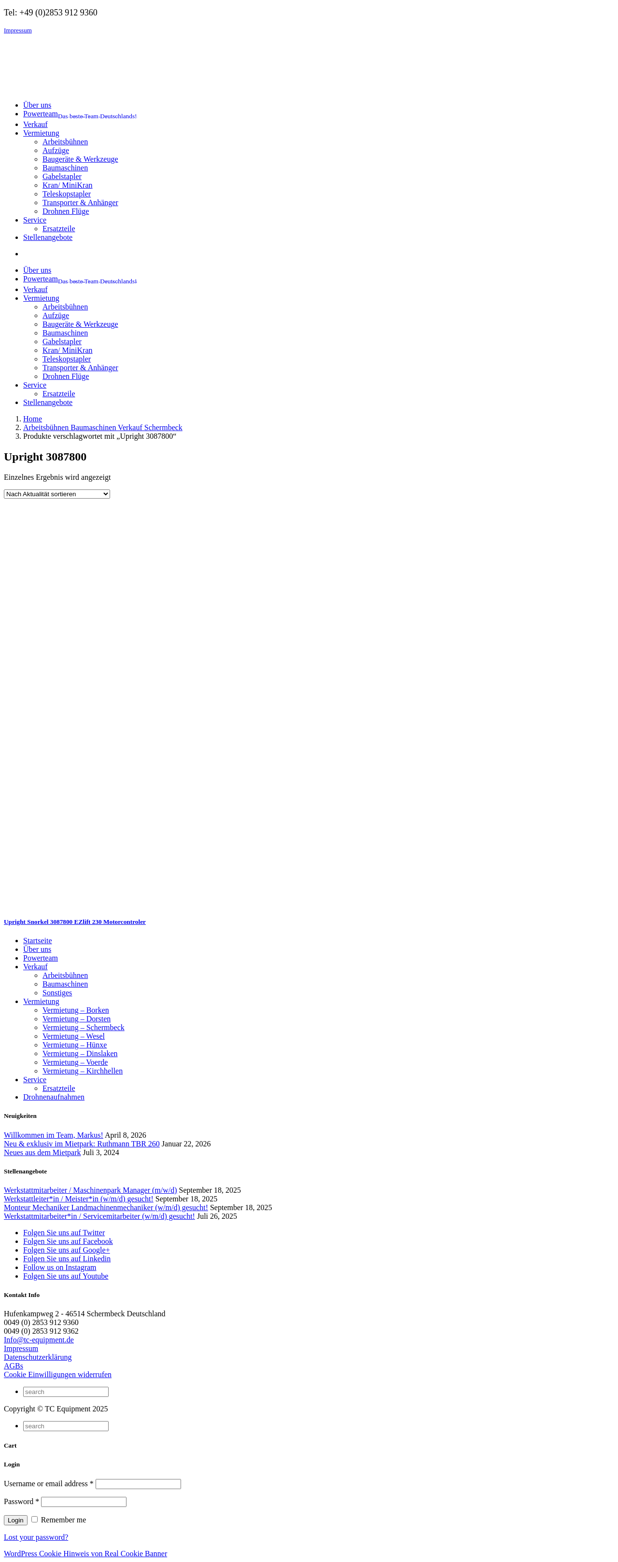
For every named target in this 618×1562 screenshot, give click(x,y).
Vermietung (41, 1001)
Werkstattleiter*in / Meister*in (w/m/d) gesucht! (79, 1199)
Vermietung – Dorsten (76, 1019)
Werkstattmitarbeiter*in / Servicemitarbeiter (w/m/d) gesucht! (99, 1216)
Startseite (37, 940)
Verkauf (35, 966)
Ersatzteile (58, 228)
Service (34, 1079)
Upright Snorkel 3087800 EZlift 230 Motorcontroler (75, 921)
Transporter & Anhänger (80, 202)
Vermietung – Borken (75, 1010)
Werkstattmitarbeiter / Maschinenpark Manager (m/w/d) (90, 1190)
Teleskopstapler (66, 194)
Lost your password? (36, 1537)
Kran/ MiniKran (67, 185)
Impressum (18, 30)
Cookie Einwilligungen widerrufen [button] (58, 1374)
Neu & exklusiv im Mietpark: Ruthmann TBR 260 (82, 1144)
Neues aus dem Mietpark (42, 1152)
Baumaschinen (65, 168)
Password (21, 1501)
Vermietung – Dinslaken (80, 1053)
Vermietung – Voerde (75, 1062)
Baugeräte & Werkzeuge (80, 159)
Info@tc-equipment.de (39, 1340)
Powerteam (40, 958)
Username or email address (49, 1483)
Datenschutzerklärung (37, 1357)
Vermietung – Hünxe (74, 1045)
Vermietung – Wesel (73, 1036)
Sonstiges (57, 993)
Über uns (37, 949)
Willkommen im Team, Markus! (53, 1135)
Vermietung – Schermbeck (83, 1027)
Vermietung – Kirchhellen (82, 1071)
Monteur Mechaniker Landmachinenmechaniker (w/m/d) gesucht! (106, 1207)
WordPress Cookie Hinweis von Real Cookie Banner (85, 1553)
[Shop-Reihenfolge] (57, 494)
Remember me (58, 1520)
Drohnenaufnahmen (53, 1097)
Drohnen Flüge (65, 211)
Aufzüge (55, 150)
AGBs (13, 1366)
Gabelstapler (62, 176)
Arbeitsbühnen (65, 142)
